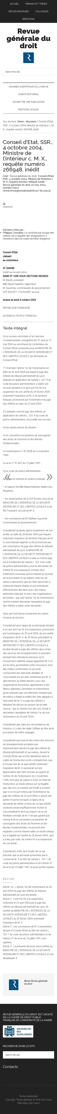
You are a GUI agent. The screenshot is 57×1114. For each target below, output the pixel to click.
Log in (36, 1103)
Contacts (10, 1066)
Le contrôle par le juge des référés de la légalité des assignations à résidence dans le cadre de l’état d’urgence (28, 235)
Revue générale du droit (28, 38)
